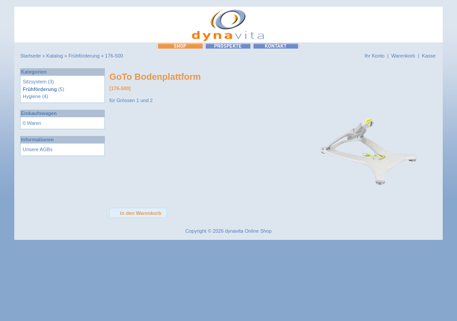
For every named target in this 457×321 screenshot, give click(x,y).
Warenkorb (403, 55)
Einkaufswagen (39, 113)
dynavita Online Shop (248, 231)
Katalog (54, 55)
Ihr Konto (375, 55)
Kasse (429, 55)
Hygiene (32, 96)
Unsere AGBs (38, 149)
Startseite (30, 55)
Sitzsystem (34, 81)
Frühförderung (84, 55)
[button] (138, 213)
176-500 (114, 55)
